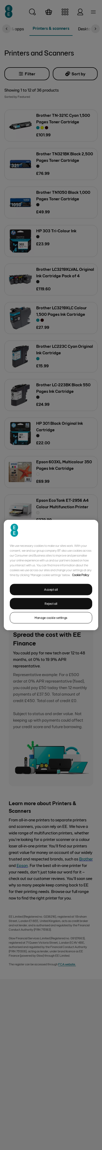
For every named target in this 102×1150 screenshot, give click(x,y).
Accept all (51, 589)
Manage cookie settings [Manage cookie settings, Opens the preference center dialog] (51, 617)
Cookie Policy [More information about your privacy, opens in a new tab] (80, 575)
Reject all (51, 603)
